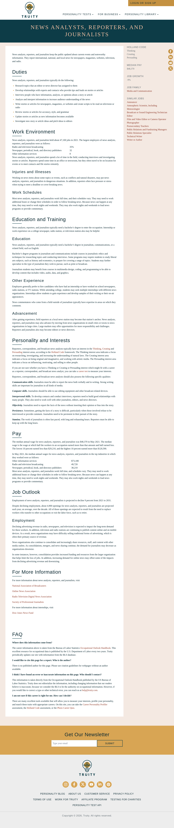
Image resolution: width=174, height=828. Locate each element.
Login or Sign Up (143, 3)
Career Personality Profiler (95, 704)
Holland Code (57, 352)
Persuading (17, 352)
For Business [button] (109, 14)
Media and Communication (139, 91)
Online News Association (24, 591)
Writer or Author (134, 140)
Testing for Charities (125, 799)
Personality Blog (52, 794)
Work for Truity (66, 799)
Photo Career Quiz (65, 708)
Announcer (132, 102)
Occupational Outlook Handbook (95, 648)
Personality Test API (87, 805)
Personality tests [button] (78, 14)
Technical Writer (134, 136)
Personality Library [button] (141, 14)
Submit (109, 743)
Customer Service (97, 794)
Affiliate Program (94, 799)
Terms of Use (42, 799)
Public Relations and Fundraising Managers (147, 129)
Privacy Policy (123, 794)
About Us (74, 794)
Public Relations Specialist (139, 133)
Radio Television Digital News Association (32, 596)
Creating (106, 348)
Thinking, (97, 348)
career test (83, 371)
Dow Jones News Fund (22, 613)
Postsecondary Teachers (138, 126)
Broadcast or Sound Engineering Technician (147, 112)
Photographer (133, 122)
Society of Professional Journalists (28, 602)
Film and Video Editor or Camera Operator (146, 119)
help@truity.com (89, 690)
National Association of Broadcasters (29, 586)
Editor (130, 116)
